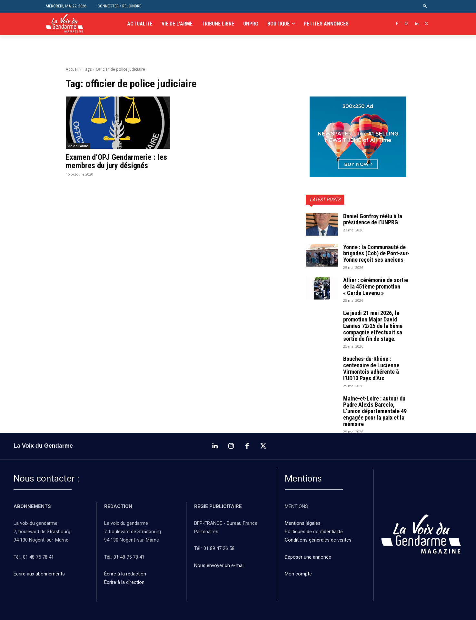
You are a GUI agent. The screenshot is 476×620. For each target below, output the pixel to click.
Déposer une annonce (308, 557)
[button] (425, 6)
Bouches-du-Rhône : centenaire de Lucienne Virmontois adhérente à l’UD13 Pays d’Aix (371, 368)
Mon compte (298, 574)
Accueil (72, 69)
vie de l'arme (78, 146)
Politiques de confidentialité (314, 531)
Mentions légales (303, 523)
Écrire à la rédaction (125, 574)
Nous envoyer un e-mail (219, 565)
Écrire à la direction (124, 582)
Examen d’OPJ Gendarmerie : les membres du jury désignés (116, 161)
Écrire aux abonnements (40, 574)
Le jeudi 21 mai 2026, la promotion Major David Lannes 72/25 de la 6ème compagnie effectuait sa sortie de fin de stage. (372, 326)
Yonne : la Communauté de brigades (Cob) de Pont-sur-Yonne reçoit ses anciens (376, 253)
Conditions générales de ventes (319, 540)
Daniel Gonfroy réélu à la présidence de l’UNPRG (372, 219)
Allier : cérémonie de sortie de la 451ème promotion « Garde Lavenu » (375, 286)
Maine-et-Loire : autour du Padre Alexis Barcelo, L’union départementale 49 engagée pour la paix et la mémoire (375, 411)
